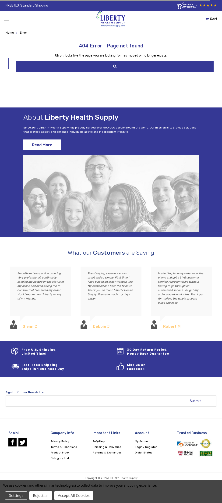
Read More (42, 145)
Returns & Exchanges (107, 452)
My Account (143, 441)
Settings (16, 495)
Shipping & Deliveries (107, 447)
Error (23, 32)
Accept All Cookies (74, 495)
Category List (60, 458)
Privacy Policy (60, 441)
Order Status (143, 452)
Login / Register (146, 447)
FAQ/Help (99, 441)
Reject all (41, 495)
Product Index (60, 452)
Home (10, 32)
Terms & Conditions (64, 447)
